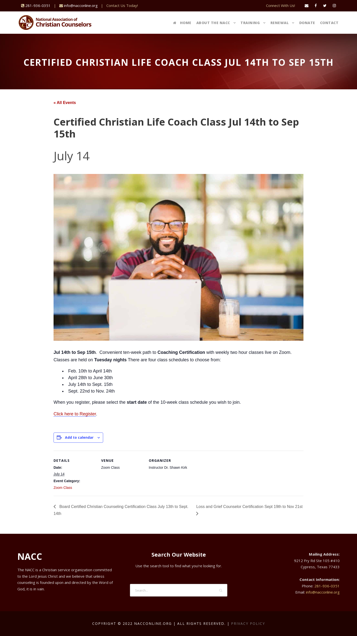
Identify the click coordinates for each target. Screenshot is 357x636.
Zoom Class (63, 488)
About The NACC (213, 22)
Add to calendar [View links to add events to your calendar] (79, 437)
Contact (329, 22)
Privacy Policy (248, 623)
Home (182, 22)
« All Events (65, 102)
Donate (307, 22)
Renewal (279, 22)
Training (250, 22)
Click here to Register (75, 413)
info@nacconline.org (81, 5)
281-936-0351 (38, 5)
